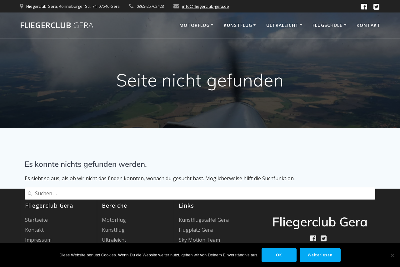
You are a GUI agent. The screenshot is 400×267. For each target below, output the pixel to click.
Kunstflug (238, 25)
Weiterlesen (320, 255)
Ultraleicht (282, 25)
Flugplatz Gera (196, 229)
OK (279, 255)
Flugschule (327, 25)
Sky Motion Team (199, 239)
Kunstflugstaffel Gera (204, 219)
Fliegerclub (56, 25)
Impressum (38, 239)
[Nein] (392, 255)
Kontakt (368, 25)
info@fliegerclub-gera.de (205, 6)
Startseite (36, 219)
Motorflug (194, 25)
